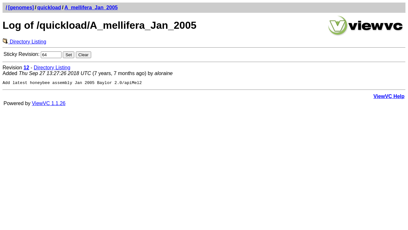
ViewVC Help (388, 97)
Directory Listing (24, 41)
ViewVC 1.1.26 (49, 104)
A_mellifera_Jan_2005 (91, 7)
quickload (49, 7)
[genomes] (21, 7)
